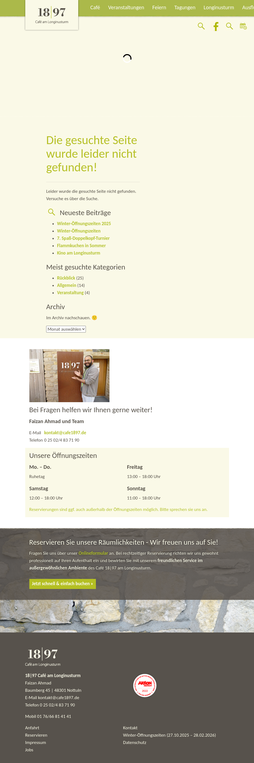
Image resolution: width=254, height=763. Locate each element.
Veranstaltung (70, 293)
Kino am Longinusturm (78, 253)
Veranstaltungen (126, 7)
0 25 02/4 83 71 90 (57, 705)
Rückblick (66, 278)
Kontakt (130, 728)
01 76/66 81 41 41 (54, 716)
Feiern (159, 7)
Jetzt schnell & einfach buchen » (62, 584)
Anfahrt (32, 728)
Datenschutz (134, 742)
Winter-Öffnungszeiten (79, 231)
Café (95, 7)
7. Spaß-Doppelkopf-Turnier (83, 238)
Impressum (35, 742)
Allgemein (66, 285)
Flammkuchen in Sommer (81, 246)
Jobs (29, 750)
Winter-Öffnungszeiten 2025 (84, 224)
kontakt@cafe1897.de (65, 433)
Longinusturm (219, 7)
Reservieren (36, 735)
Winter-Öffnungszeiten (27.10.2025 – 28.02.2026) (169, 735)
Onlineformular (94, 553)
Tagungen (185, 7)
